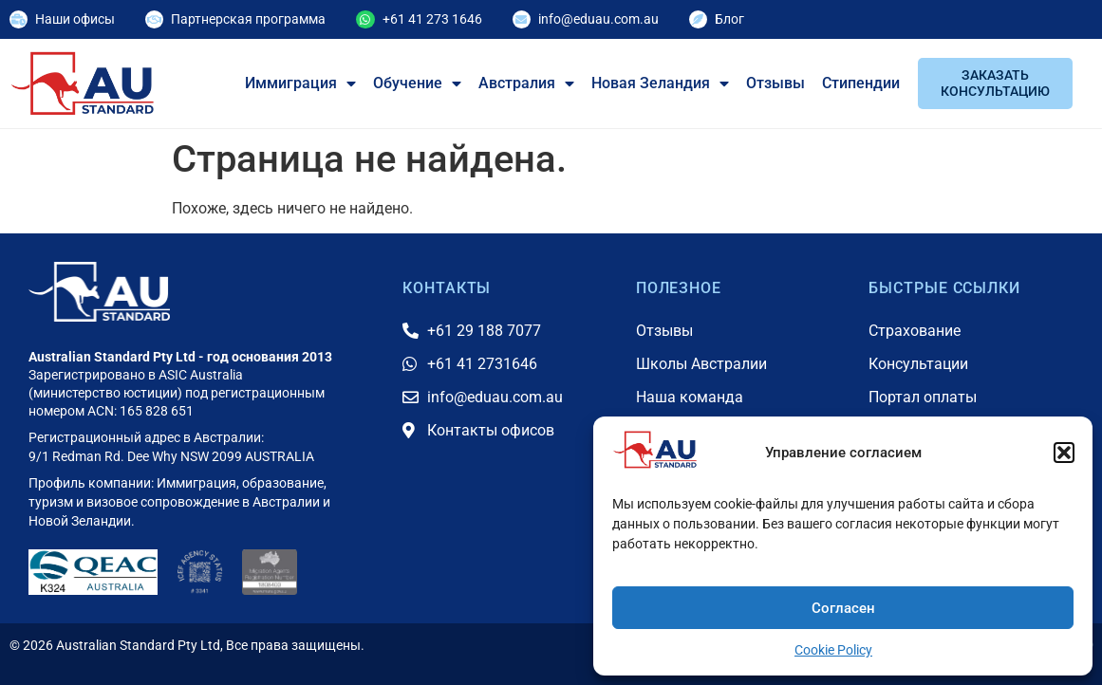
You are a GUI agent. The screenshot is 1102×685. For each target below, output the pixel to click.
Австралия (526, 83)
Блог (729, 19)
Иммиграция (300, 83)
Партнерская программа (248, 19)
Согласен (843, 608)
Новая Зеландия (660, 83)
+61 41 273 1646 (432, 19)
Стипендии (861, 83)
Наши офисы (75, 19)
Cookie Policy (833, 649)
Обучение (417, 83)
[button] (1064, 452)
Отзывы (775, 83)
